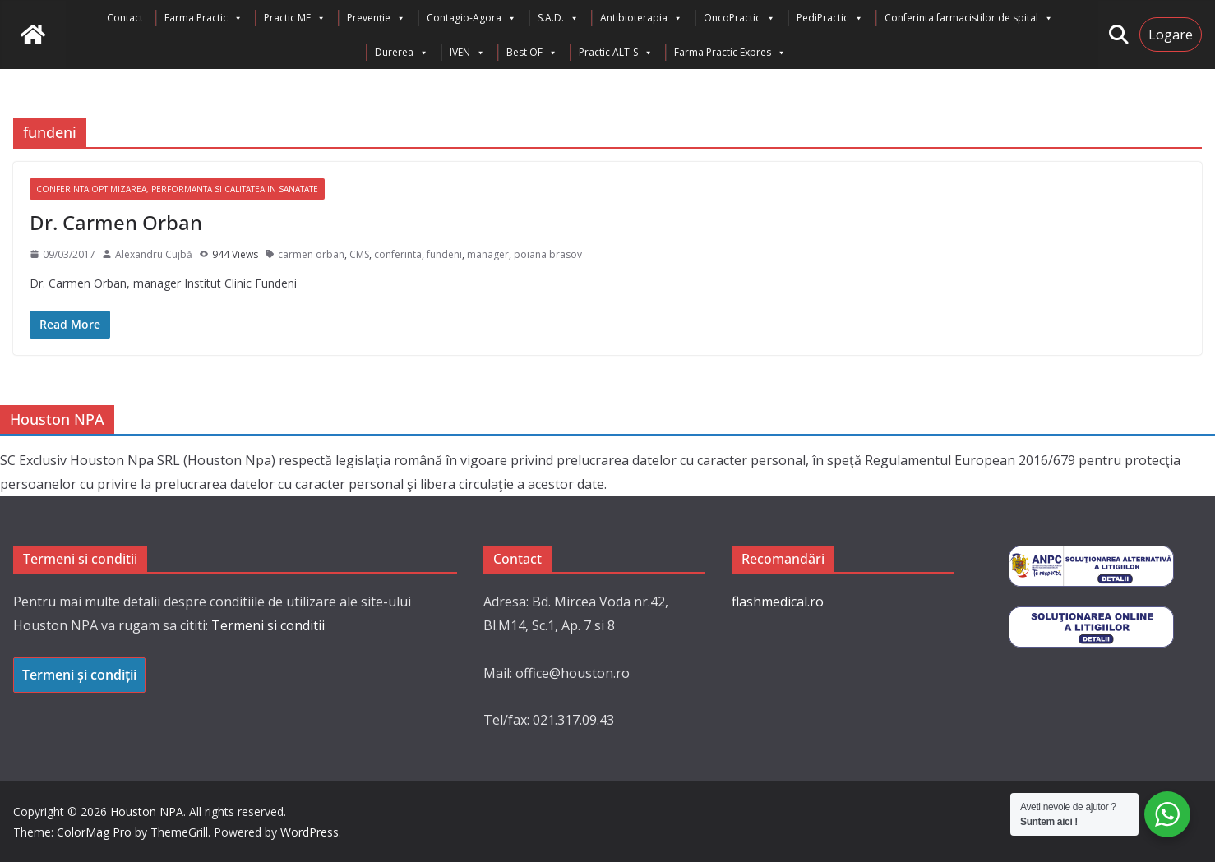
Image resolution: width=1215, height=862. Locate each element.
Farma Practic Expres (730, 52)
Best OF (531, 52)
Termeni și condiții (79, 675)
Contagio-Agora (471, 18)
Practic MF (295, 18)
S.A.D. (558, 18)
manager (488, 254)
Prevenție (376, 18)
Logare (1170, 34)
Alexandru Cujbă (153, 254)
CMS (359, 254)
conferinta (398, 254)
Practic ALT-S (616, 52)
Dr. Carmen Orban (116, 222)
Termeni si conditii (268, 625)
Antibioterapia (641, 18)
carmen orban (311, 254)
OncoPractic (739, 18)
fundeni (444, 254)
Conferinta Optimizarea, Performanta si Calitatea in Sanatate (177, 189)
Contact (125, 18)
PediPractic (830, 18)
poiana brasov (548, 254)
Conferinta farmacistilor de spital (969, 18)
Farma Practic (203, 18)
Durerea (401, 52)
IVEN (467, 52)
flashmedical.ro (778, 601)
